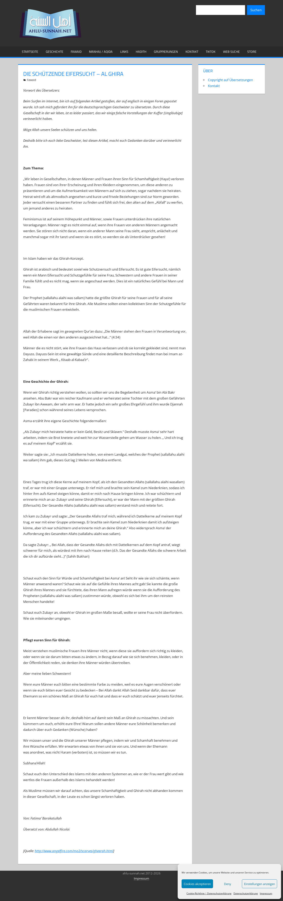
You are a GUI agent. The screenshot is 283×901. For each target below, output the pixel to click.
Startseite (30, 51)
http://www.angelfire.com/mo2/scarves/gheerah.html (74, 851)
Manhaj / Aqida (101, 51)
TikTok (210, 51)
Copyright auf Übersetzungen (230, 80)
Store (251, 51)
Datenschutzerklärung (245, 893)
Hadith (141, 51)
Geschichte (54, 51)
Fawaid (76, 51)
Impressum (266, 893)
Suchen (256, 10)
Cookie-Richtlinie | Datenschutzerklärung (209, 893)
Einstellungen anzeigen (259, 884)
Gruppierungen (166, 51)
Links (124, 51)
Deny (227, 884)
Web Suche (231, 51)
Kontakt (192, 51)
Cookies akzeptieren (197, 884)
